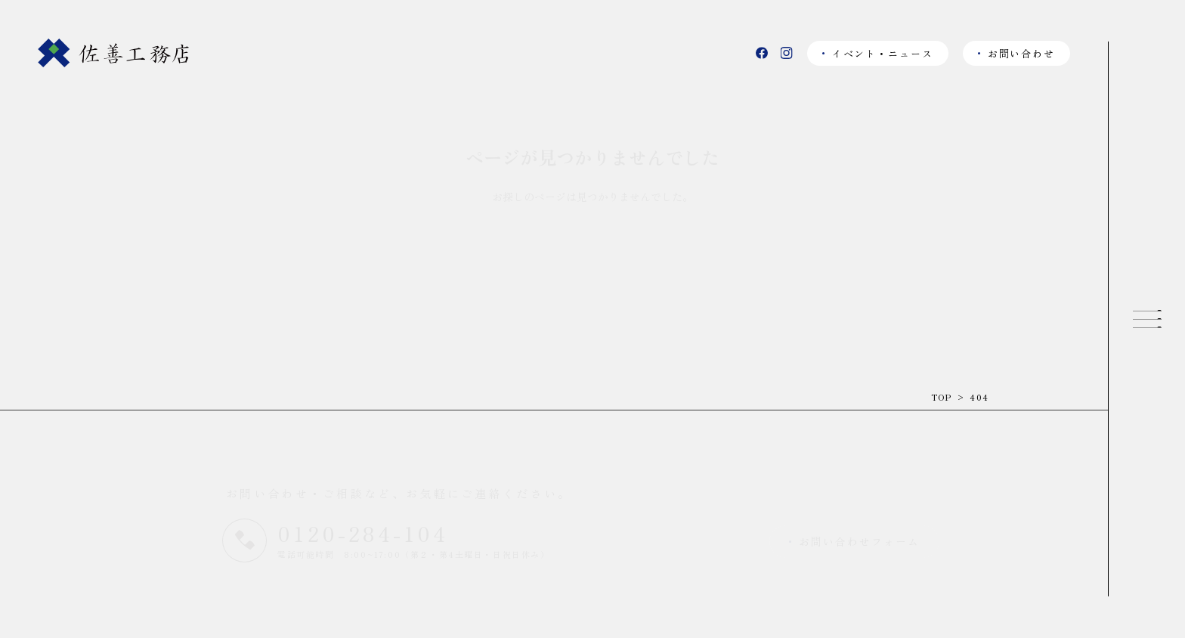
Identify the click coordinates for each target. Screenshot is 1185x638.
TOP (941, 397)
